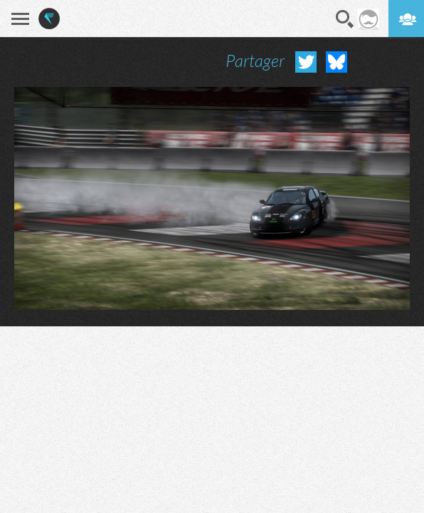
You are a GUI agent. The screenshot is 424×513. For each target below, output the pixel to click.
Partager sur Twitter (306, 62)
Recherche (345, 19)
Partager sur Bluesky (336, 62)
